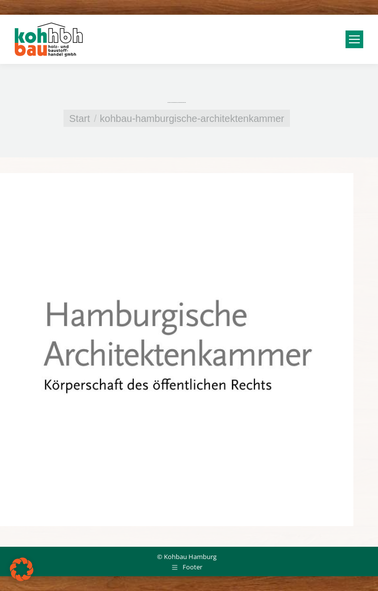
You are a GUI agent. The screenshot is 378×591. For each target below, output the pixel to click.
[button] (21, 569)
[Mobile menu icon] (354, 39)
